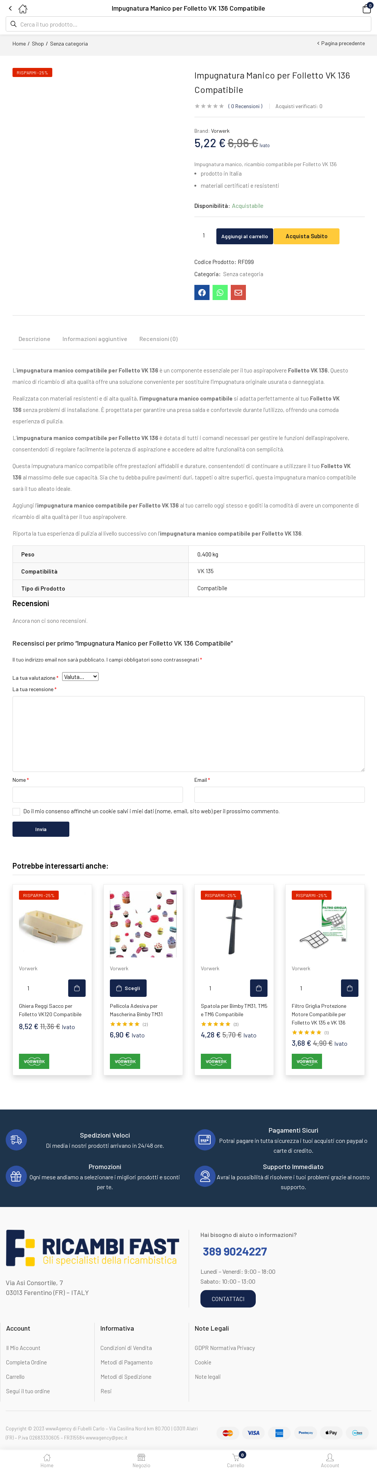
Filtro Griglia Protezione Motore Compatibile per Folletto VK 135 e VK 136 (319, 1014)
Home (19, 43)
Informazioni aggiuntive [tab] (95, 339)
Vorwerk (220, 130)
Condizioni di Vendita (126, 1348)
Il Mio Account (23, 1348)
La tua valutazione (35, 678)
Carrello (15, 1377)
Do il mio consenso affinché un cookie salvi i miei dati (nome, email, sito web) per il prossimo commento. (151, 811)
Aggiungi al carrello (251, 235)
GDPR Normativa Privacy (225, 1348)
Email (202, 780)
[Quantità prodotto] (203, 235)
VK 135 (205, 571)
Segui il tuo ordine (28, 1391)
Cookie (203, 1362)
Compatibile (212, 588)
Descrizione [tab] (34, 339)
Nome (21, 780)
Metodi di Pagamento (126, 1362)
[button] (356, 8)
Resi (106, 1391)
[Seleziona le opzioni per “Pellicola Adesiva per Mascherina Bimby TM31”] (128, 989)
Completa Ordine (26, 1362)
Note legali (208, 1377)
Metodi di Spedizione (126, 1377)
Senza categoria (69, 43)
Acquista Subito (321, 235)
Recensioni (245, 106)
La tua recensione (34, 690)
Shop (38, 43)
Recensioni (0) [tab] (158, 339)
